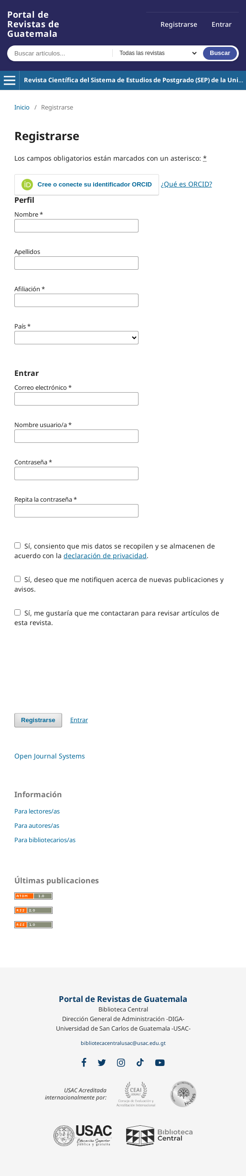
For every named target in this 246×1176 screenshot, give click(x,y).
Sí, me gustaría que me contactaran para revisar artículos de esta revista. (116, 617)
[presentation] (87, 670)
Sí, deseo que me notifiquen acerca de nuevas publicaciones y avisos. (119, 584)
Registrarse (178, 24)
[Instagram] (121, 1063)
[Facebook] (83, 1063)
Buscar (220, 53)
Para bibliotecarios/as (44, 839)
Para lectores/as (37, 811)
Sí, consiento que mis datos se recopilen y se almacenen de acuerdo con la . (114, 550)
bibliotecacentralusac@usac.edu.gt (123, 1043)
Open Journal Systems (49, 755)
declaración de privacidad (105, 555)
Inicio (22, 107)
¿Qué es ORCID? (186, 183)
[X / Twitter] (101, 1063)
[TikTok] (140, 1062)
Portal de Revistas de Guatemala (33, 24)
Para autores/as (36, 825)
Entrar (222, 24)
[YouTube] (160, 1063)
